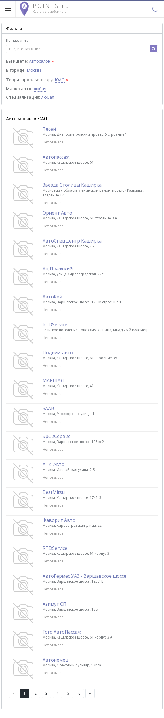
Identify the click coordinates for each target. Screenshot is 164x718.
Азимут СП (54, 604)
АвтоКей (52, 296)
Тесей (49, 129)
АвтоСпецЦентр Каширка (72, 241)
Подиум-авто (58, 352)
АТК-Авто (53, 464)
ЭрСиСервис (56, 436)
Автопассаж (56, 157)
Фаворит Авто (59, 520)
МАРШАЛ (53, 380)
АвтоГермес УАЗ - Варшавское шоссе (84, 576)
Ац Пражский (58, 269)
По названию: (18, 40)
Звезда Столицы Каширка (72, 185)
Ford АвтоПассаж (62, 632)
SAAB (48, 408)
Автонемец (55, 660)
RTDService (55, 324)
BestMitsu (54, 492)
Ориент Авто (57, 213)
